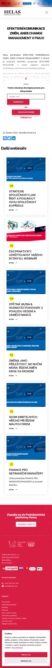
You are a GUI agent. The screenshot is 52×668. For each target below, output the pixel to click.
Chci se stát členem (26, 112)
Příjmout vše (26, 655)
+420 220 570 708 (10, 583)
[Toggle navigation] (46, 12)
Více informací (17, 648)
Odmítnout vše (26, 661)
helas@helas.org (9, 586)
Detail (13, 210)
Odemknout (18, 102)
